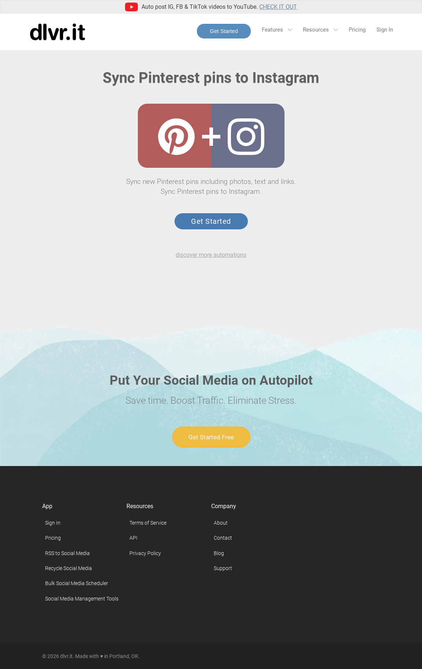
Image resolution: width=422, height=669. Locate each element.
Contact (223, 538)
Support (223, 568)
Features (277, 29)
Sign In (385, 29)
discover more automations (211, 254)
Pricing (357, 29)
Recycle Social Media (68, 568)
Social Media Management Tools (81, 599)
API (133, 538)
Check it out (278, 6)
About (221, 523)
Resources (320, 29)
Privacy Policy (145, 553)
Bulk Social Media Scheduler (76, 583)
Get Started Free (211, 437)
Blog (219, 553)
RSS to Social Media (67, 553)
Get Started (224, 31)
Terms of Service (147, 523)
